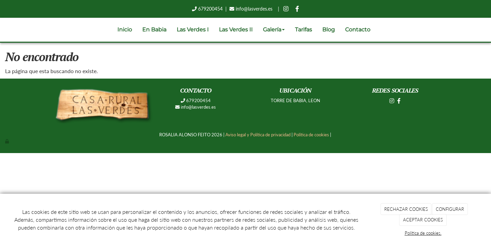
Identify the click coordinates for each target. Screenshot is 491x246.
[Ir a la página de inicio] (3, 30)
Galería (274, 29)
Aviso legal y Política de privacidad (258, 134)
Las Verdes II (236, 29)
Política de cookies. (423, 233)
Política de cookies (311, 134)
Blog (328, 29)
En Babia (154, 29)
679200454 (210, 9)
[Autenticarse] (7, 141)
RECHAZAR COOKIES (406, 209)
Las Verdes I (193, 29)
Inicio (124, 29)
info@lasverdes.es (254, 9)
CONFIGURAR (450, 209)
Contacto (357, 29)
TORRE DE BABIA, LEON (295, 100)
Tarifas (303, 29)
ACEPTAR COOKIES (423, 219)
